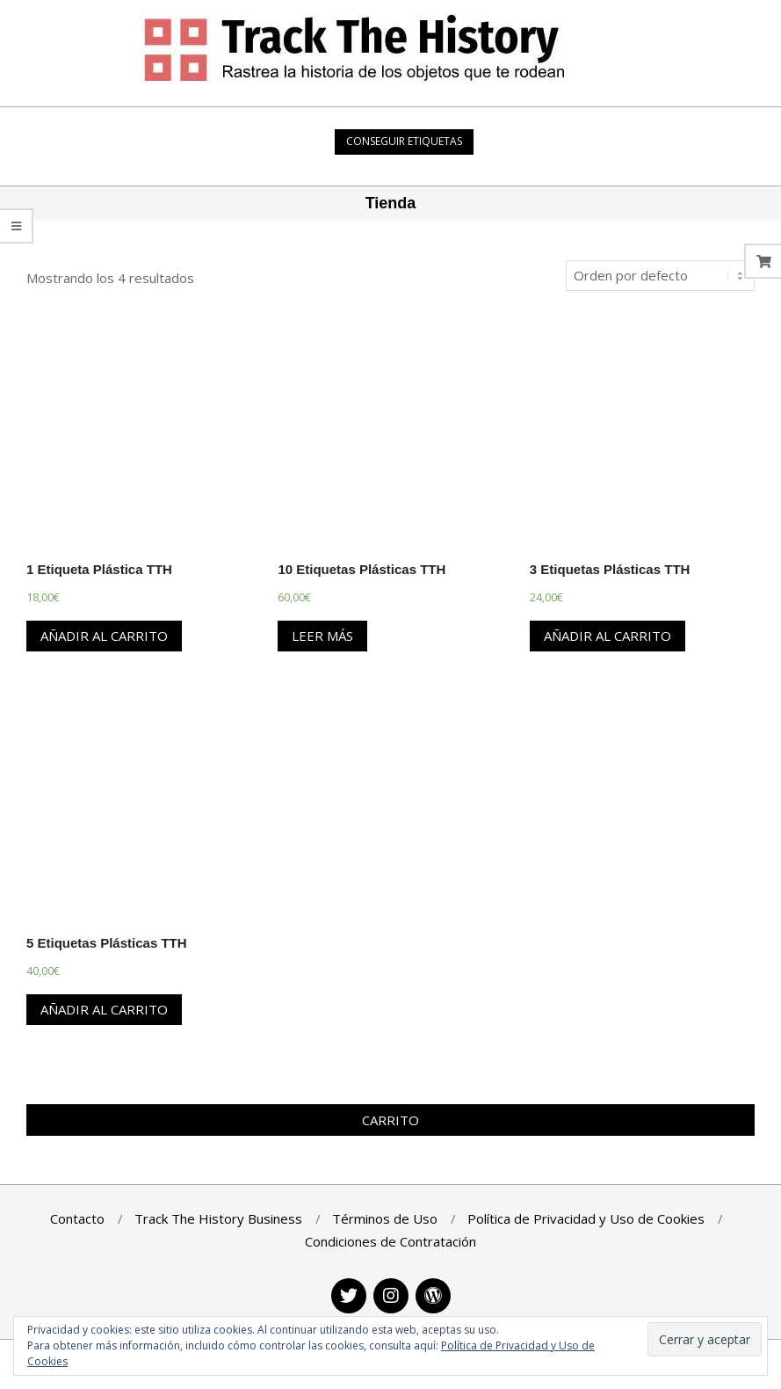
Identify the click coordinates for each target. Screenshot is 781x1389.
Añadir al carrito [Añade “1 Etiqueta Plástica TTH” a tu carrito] (104, 635)
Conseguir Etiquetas (404, 141)
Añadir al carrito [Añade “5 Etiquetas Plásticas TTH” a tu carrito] (104, 1009)
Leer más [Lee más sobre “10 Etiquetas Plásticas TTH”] (322, 635)
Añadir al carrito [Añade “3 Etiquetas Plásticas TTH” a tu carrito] (607, 635)
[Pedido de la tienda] (660, 275)
